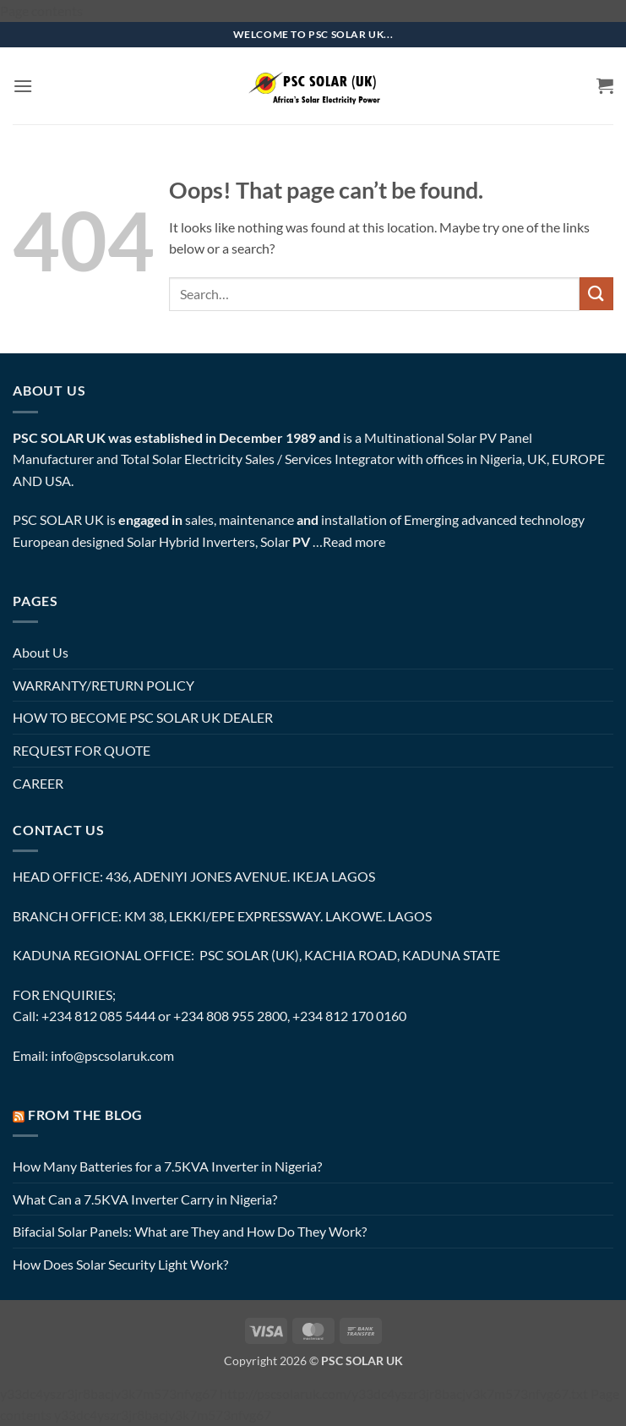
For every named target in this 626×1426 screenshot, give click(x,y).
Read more (354, 541)
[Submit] (596, 293)
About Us (40, 652)
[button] (23, 86)
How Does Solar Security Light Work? (120, 1264)
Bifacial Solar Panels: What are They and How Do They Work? (190, 1231)
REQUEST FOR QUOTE (81, 750)
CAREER (38, 783)
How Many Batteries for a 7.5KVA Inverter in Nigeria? (167, 1166)
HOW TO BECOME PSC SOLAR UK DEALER (143, 717)
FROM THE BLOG (85, 1114)
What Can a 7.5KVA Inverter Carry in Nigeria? (145, 1199)
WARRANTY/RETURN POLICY (103, 685)
